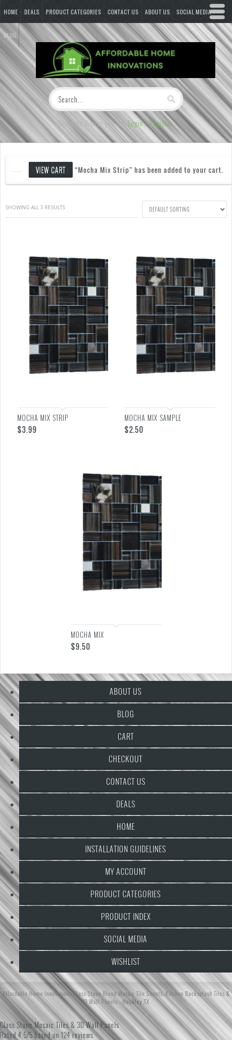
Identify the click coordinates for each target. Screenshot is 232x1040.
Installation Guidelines (125, 849)
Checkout (126, 759)
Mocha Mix (87, 635)
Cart (126, 736)
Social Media (125, 939)
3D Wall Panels (99, 1001)
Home (11, 12)
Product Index (126, 916)
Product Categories (73, 12)
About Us (126, 691)
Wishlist (125, 961)
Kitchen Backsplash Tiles (195, 993)
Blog (125, 714)
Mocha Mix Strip (42, 418)
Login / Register (150, 123)
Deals (32, 12)
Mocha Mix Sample (152, 418)
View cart (51, 170)
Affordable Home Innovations (37, 993)
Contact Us (123, 12)
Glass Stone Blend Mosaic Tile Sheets (118, 993)
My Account (125, 871)
